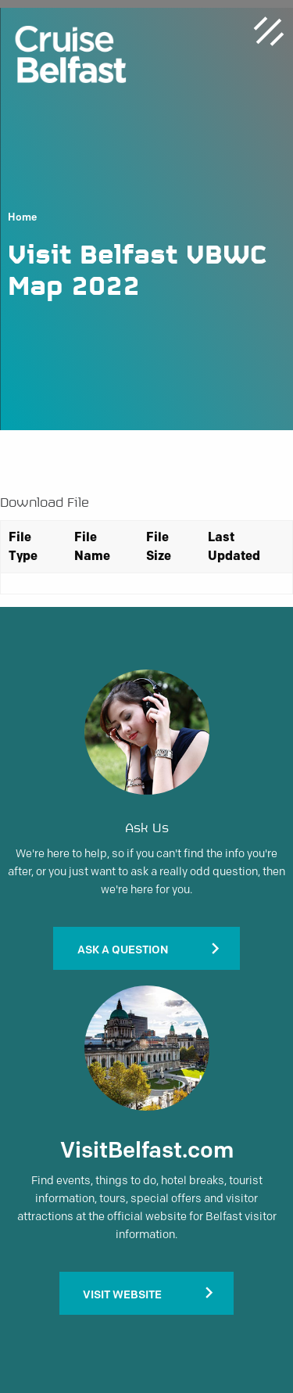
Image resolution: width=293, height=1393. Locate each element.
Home (22, 217)
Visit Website (122, 1294)
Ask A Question (122, 949)
